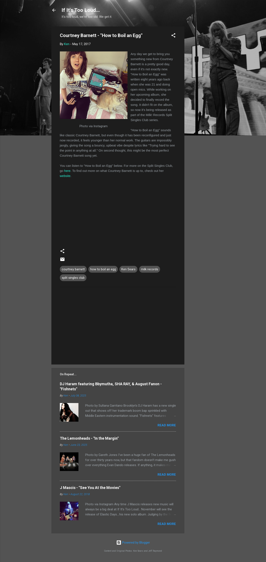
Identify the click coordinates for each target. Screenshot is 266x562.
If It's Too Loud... (81, 10)
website (65, 176)
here (67, 171)
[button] (173, 36)
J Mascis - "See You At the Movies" (90, 487)
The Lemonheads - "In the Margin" (89, 438)
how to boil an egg (103, 269)
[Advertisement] (201, 89)
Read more (167, 425)
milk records (149, 269)
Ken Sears (128, 269)
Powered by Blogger (133, 542)
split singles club (73, 278)
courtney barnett (73, 269)
